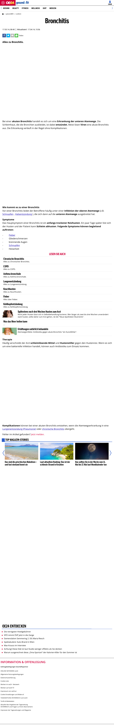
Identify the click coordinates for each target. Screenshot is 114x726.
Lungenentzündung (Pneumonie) (19, 428)
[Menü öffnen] (3, 3)
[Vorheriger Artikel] (5, 452)
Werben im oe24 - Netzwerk (10, 684)
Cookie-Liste (5, 681)
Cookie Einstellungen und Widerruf (12, 694)
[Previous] (2, 8)
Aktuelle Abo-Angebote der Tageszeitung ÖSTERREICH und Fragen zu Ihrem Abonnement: (17, 706)
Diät (45, 8)
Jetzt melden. (37, 434)
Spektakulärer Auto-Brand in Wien (18, 642)
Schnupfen (7, 214)
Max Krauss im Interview (14, 645)
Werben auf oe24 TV (7, 688)
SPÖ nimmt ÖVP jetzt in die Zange (18, 635)
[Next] (112, 8)
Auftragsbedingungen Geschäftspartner (14, 667)
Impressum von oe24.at (8, 691)
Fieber (12, 235)
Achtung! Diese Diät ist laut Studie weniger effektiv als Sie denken (32, 649)
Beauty (15, 8)
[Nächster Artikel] (109, 452)
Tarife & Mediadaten (7, 701)
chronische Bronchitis (53, 428)
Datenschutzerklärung (8, 678)
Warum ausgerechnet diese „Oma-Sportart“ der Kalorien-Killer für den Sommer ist (39, 652)
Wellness (35, 8)
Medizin (53, 8)
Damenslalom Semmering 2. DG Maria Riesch (23, 638)
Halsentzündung (23, 214)
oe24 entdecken (14, 626)
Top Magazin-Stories (17, 440)
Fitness (25, 8)
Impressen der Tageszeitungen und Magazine (16, 710)
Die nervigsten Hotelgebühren (16, 631)
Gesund (6, 8)
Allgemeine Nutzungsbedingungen (12, 674)
